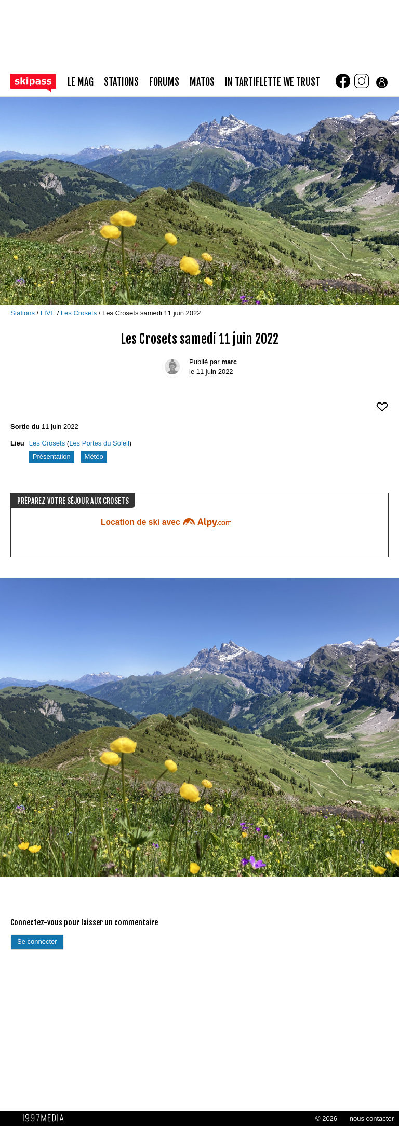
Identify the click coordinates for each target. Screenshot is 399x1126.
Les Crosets (80, 313)
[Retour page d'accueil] (39, 82)
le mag (81, 82)
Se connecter (37, 942)
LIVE (49, 313)
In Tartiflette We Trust (272, 82)
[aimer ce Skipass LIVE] (382, 411)
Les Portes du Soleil (99, 443)
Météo (94, 457)
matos (202, 82)
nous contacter (372, 1118)
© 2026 (326, 1118)
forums (164, 82)
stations (121, 82)
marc (229, 362)
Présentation (52, 457)
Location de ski (166, 522)
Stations (23, 313)
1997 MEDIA (46, 1118)
